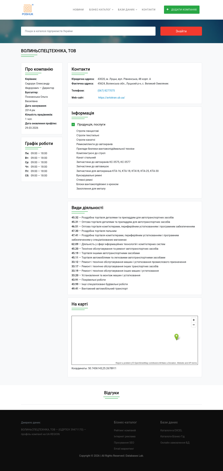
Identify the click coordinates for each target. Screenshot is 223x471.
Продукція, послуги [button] (91, 124)
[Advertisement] (42, 235)
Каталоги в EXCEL (171, 430)
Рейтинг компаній (125, 430)
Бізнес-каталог (100, 9)
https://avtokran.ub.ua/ (111, 97)
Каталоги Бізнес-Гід (172, 436)
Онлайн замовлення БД (175, 442)
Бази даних (126, 9)
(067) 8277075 (106, 90)
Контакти (149, 9)
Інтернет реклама (124, 436)
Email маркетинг (124, 448)
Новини (78, 9)
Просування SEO (124, 442)
